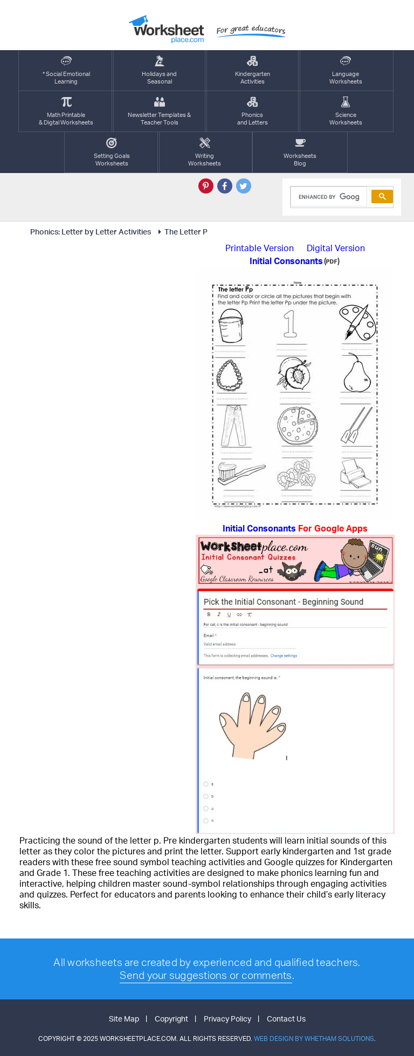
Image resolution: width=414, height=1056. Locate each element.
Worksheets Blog (300, 152)
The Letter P (181, 231)
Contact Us (286, 1018)
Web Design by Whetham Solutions (314, 1038)
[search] (328, 197)
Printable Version (259, 248)
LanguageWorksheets (345, 70)
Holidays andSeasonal (159, 70)
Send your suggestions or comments (206, 975)
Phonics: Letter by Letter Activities (90, 231)
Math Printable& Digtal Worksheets (66, 111)
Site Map (124, 1018)
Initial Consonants (295, 528)
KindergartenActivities (252, 70)
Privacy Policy (227, 1018)
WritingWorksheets (204, 152)
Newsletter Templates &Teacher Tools (159, 111)
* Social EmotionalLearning (66, 70)
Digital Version (336, 248)
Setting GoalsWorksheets (112, 152)
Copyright (171, 1018)
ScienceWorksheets (345, 111)
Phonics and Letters (252, 111)
